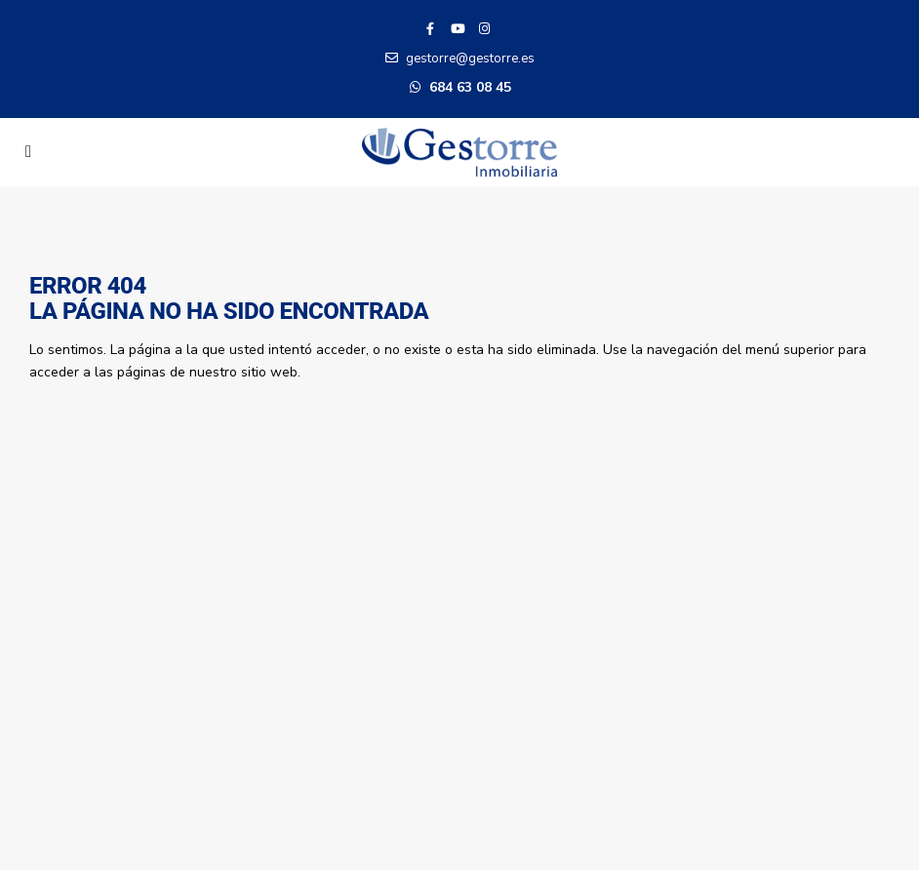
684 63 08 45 (470, 87)
